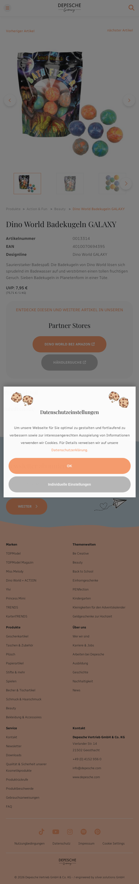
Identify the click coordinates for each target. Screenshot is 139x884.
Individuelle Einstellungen (69, 484)
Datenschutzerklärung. (69, 450)
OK (69, 466)
